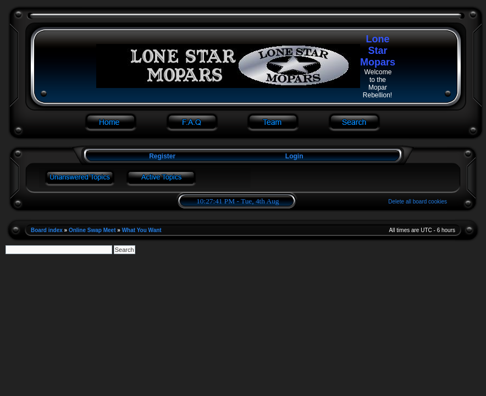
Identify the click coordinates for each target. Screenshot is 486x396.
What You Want (142, 230)
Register (161, 156)
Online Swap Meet (92, 230)
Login (294, 156)
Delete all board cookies (417, 202)
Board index (47, 230)
